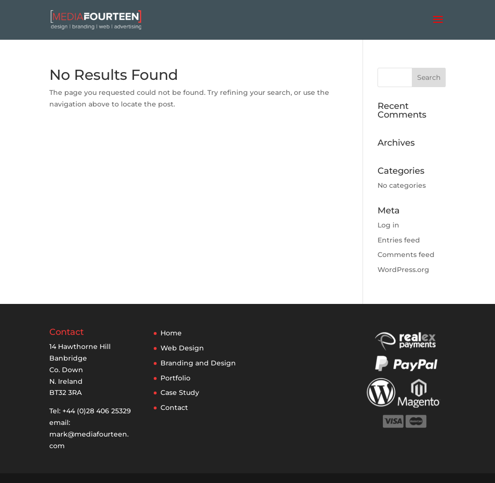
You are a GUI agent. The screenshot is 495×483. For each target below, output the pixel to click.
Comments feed (406, 254)
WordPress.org (403, 269)
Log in (388, 225)
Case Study (179, 392)
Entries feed (399, 240)
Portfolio (175, 378)
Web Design (182, 348)
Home (171, 333)
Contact (174, 407)
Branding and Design (198, 363)
